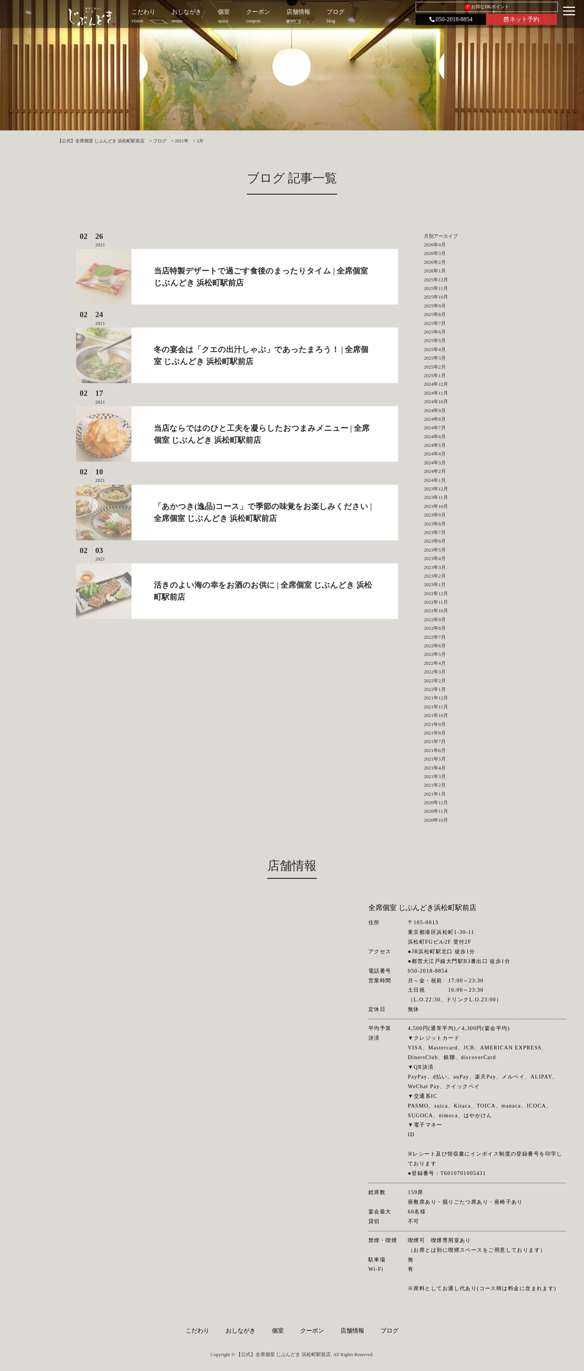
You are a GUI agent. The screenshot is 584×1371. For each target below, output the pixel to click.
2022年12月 (436, 593)
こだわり (197, 1330)
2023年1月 (435, 584)
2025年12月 (436, 279)
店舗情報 (352, 1330)
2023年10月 (436, 506)
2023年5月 (435, 550)
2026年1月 (435, 271)
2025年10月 (436, 297)
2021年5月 (435, 759)
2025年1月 (435, 375)
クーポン (312, 1330)
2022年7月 (435, 637)
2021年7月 (435, 741)
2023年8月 (435, 524)
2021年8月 (435, 733)
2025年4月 (435, 349)
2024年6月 (435, 436)
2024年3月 (435, 462)
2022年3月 (435, 672)
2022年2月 (435, 680)
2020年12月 (436, 802)
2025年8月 (435, 314)
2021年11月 (436, 707)
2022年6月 (435, 645)
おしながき (241, 1330)
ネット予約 (521, 19)
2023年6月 (435, 541)
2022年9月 (435, 619)
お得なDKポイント (486, 7)
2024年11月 (436, 393)
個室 (278, 1330)
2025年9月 (435, 306)
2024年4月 (435, 454)
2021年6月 (435, 750)
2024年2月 (435, 471)
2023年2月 (435, 576)
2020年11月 (436, 811)
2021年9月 (435, 724)
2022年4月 (435, 663)
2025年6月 (435, 332)
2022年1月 (435, 689)
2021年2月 (435, 785)
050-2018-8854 (451, 19)
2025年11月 (436, 288)
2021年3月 (435, 776)
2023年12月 (436, 489)
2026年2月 (435, 262)
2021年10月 (436, 715)
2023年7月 (435, 532)
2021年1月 (435, 794)
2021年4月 (435, 768)
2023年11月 (436, 497)
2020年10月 (436, 820)
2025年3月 (435, 358)
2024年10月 (436, 401)
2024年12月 (436, 384)
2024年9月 (435, 410)
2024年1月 (435, 480)
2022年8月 (435, 628)
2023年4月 (435, 558)
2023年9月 (435, 515)
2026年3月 (435, 253)
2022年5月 (435, 654)
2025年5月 (435, 340)
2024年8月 (435, 419)
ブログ (390, 1330)
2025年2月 (435, 367)
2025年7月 (435, 323)
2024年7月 (435, 427)
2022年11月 (436, 602)
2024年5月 (435, 445)
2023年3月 (435, 567)
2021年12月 (436, 698)
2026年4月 (435, 244)
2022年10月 (436, 610)
